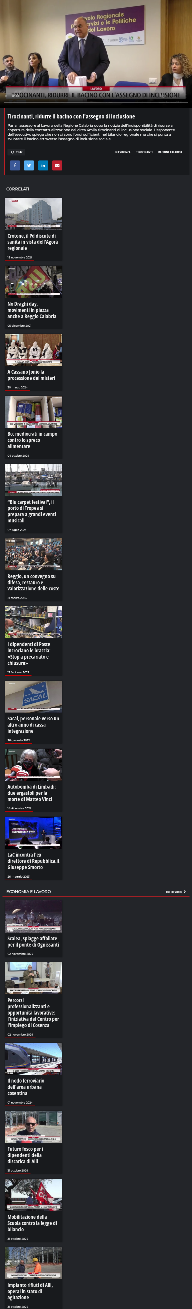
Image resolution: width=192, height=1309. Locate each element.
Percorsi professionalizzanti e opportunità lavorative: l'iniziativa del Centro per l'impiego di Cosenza (30, 910)
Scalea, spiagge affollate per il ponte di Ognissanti (30, 848)
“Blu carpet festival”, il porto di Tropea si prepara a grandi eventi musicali (33, 470)
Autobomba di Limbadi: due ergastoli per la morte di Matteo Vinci (32, 715)
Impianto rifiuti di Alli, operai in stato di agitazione (32, 1145)
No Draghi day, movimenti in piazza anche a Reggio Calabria (31, 295)
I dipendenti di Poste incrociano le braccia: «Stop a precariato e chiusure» (34, 595)
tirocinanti (144, 152)
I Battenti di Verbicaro (60, 1240)
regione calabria (170, 152)
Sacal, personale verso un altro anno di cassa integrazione (31, 655)
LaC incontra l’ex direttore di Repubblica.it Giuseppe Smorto (31, 775)
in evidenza (122, 152)
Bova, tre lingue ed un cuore (64, 1189)
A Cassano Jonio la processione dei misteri (34, 352)
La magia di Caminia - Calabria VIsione (72, 1291)
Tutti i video (176, 799)
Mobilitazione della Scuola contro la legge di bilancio (33, 1088)
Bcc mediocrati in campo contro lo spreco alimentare (34, 410)
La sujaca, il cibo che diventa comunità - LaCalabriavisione (87, 1214)
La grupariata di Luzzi (59, 1266)
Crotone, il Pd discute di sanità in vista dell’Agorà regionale (33, 237)
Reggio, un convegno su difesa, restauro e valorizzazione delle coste (31, 532)
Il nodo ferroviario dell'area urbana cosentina (29, 973)
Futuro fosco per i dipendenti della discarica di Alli (30, 1030)
